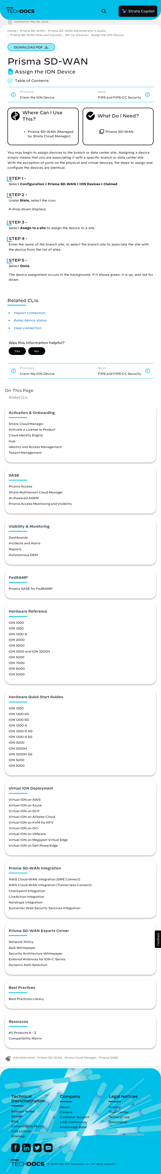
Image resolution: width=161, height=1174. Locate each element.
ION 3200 (16, 742)
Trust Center (119, 1112)
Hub (12, 441)
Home (11, 30)
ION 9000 (17, 668)
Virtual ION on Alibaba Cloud (32, 816)
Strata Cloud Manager (26, 423)
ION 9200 (17, 674)
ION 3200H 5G (20, 754)
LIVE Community (73, 1122)
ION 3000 (17, 645)
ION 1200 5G (19, 719)
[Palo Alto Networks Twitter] (38, 1151)
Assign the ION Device (107, 34)
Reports (15, 549)
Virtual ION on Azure (25, 805)
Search (16, 1116)
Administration (24, 1057)
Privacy (115, 1107)
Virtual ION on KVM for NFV (31, 822)
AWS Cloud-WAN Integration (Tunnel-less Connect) (50, 885)
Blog (14, 1121)
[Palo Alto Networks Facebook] (16, 1151)
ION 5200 (16, 657)
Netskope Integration (25, 902)
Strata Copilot (138, 11)
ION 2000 (17, 639)
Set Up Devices (76, 34)
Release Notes (23, 1111)
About (64, 1107)
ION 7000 (17, 662)
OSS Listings (21, 1131)
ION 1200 (16, 628)
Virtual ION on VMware (27, 833)
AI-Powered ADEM (24, 498)
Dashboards (18, 537)
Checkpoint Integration (27, 891)
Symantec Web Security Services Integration (44, 908)
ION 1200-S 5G (20, 736)
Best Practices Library (26, 999)
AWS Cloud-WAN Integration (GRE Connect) (44, 879)
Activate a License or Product (32, 429)
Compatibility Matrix (25, 1038)
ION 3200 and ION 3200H (29, 651)
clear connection (27, 328)
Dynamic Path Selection (28, 965)
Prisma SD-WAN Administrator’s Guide (77, 30)
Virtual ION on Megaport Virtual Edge (38, 839)
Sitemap (18, 1136)
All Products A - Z (22, 1032)
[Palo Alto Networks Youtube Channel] (48, 1151)
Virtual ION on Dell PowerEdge (33, 845)
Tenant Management (25, 452)
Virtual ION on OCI (23, 828)
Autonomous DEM (23, 554)
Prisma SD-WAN (32, 30)
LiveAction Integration (26, 896)
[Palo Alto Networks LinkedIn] (27, 1151)
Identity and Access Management (35, 447)
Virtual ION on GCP (24, 811)
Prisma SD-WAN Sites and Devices (36, 34)
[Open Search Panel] (105, 11)
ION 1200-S (18, 634)
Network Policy (21, 941)
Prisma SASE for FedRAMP (30, 588)
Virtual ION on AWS (25, 799)
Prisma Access (20, 486)
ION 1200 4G (19, 714)
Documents (118, 1122)
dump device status (30, 320)
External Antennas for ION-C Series (37, 959)
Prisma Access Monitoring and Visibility (40, 503)
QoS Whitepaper (22, 947)
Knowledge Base (73, 1127)
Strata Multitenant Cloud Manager (36, 492)
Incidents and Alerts (24, 543)
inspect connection (29, 313)
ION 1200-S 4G (20, 731)
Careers (66, 1112)
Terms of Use (119, 1117)
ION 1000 (16, 622)
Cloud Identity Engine (26, 435)
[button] (158, 939)
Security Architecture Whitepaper (36, 953)
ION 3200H (18, 748)
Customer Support (74, 1117)
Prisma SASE (108, 1057)
